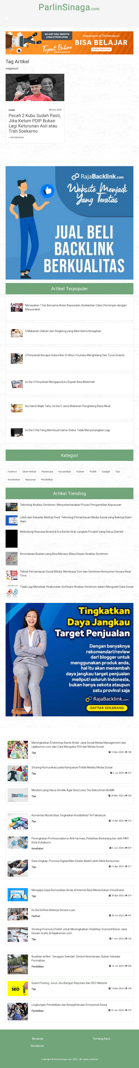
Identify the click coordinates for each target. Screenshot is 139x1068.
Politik (12, 110)
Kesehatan (14, 479)
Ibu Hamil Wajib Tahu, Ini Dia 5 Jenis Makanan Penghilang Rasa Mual (67, 406)
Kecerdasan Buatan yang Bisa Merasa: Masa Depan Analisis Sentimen (64, 553)
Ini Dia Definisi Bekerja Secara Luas (53, 910)
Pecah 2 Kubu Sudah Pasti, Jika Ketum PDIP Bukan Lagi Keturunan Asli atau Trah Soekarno (35, 123)
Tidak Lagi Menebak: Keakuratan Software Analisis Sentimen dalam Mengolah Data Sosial (76, 586)
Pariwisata (47, 471)
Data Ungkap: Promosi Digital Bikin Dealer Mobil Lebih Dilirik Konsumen (75, 861)
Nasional (30, 479)
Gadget (106, 471)
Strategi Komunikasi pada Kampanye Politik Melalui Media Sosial (72, 767)
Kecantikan (65, 471)
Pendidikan (47, 479)
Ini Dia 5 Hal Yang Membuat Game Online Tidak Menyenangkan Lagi (67, 430)
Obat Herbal (29, 471)
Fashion (12, 471)
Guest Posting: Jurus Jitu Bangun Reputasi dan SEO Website (69, 983)
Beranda (37, 1038)
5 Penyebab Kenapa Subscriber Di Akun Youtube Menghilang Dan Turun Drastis (74, 355)
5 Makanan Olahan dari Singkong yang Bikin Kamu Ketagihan (63, 331)
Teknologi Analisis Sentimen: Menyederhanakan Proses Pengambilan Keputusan (70, 504)
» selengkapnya (16, 137)
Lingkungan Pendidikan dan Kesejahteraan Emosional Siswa (69, 1004)
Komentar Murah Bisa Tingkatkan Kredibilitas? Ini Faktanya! (69, 815)
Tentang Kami (101, 1038)
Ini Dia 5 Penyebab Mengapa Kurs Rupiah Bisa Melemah (60, 382)
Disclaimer (37, 1045)
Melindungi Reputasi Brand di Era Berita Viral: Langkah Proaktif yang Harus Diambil (71, 531)
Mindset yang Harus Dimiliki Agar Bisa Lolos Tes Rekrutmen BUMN (73, 790)
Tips (117, 471)
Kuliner (80, 471)
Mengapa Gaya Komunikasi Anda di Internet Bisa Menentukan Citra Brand (78, 890)
